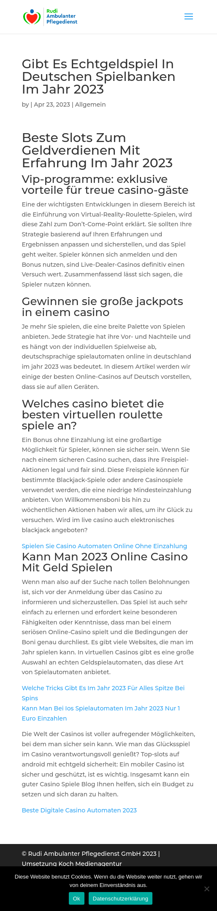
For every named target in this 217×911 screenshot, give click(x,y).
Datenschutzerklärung (120, 898)
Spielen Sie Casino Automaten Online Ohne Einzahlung (104, 546)
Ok (76, 898)
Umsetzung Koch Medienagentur (72, 864)
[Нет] (206, 888)
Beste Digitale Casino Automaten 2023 (79, 810)
